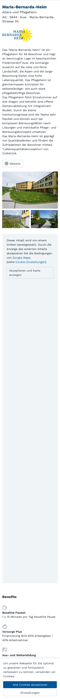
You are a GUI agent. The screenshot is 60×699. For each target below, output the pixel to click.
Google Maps (21, 257)
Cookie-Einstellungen (30, 262)
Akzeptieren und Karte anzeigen (24, 273)
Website (12, 163)
